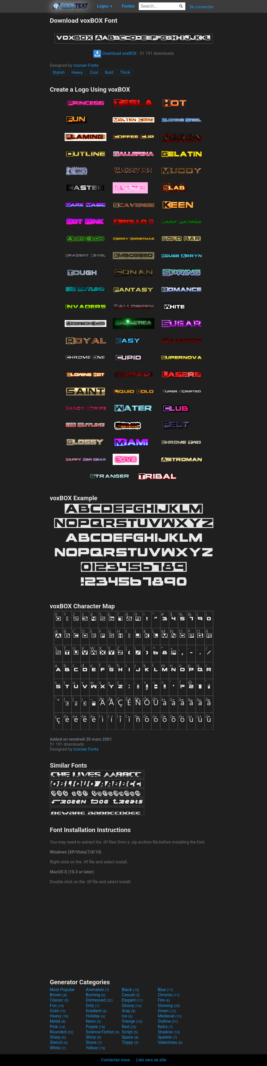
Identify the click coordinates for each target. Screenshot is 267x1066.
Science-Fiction (102, 1031)
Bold (109, 72)
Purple (95, 1026)
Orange (132, 1021)
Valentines (170, 1042)
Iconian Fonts (86, 65)
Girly (92, 1005)
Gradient (96, 1010)
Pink (57, 1026)
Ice (127, 1016)
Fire (164, 1000)
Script (130, 1031)
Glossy (132, 1005)
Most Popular (62, 989)
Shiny (93, 1037)
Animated (97, 989)
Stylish (58, 72)
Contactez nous (115, 1059)
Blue (165, 989)
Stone (94, 1042)
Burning (95, 994)
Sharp (58, 1037)
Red (129, 1026)
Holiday (95, 1016)
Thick (125, 72)
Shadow (169, 1031)
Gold (58, 1010)
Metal (58, 1021)
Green (167, 1010)
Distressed (99, 1000)
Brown (58, 994)
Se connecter (201, 6)
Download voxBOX (115, 53)
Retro (165, 1026)
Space (130, 1037)
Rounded (62, 1031)
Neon (93, 1021)
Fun (57, 1005)
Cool (94, 72)
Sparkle (167, 1037)
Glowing (169, 1005)
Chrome (169, 994)
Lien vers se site (151, 1059)
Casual (131, 994)
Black (130, 989)
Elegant (132, 1000)
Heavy (77, 72)
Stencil (59, 1042)
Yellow (95, 1047)
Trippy (130, 1042)
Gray (128, 1010)
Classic (59, 1000)
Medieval (170, 1016)
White (58, 1047)
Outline (168, 1021)
